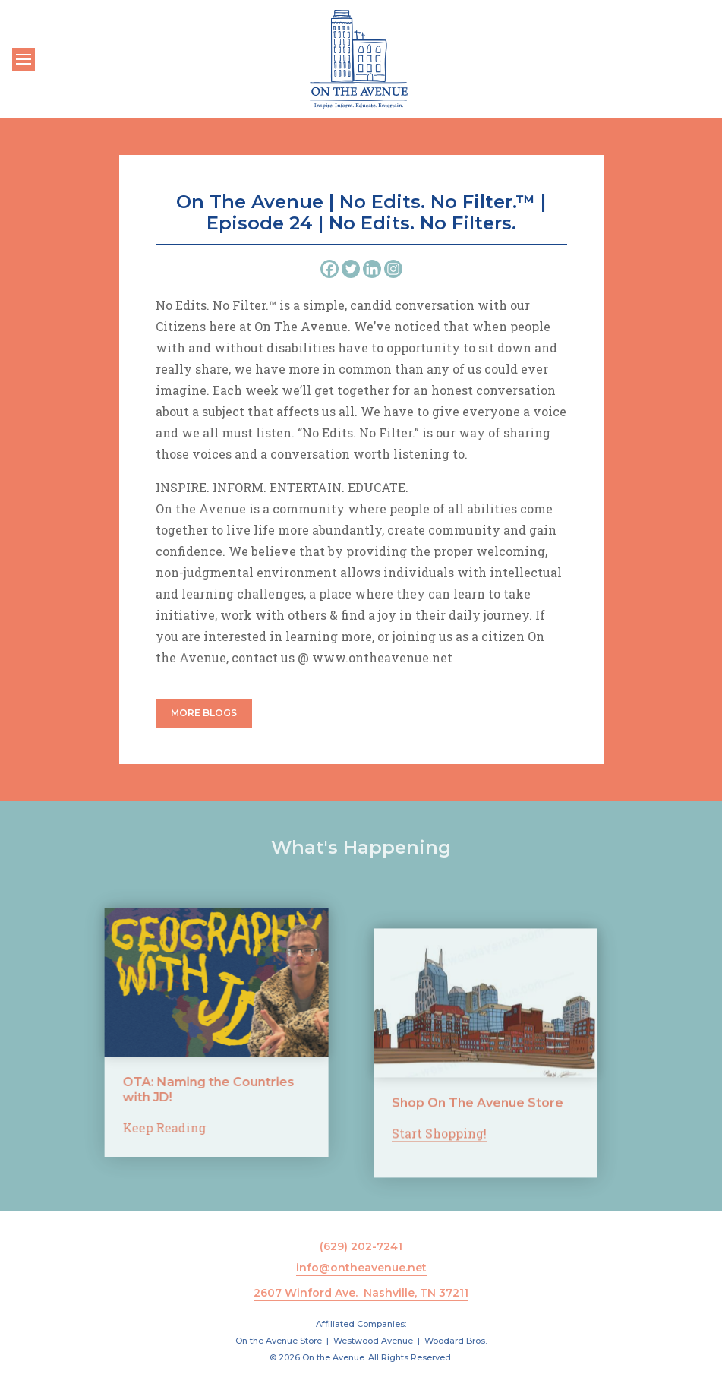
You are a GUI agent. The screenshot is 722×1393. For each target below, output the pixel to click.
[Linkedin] (372, 269)
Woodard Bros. (455, 1340)
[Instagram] (393, 269)
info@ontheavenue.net (361, 1268)
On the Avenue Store (278, 1340)
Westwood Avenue (373, 1340)
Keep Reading (153, 1128)
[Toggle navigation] (23, 59)
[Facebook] (329, 269)
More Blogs (204, 713)
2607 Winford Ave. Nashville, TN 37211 (361, 1293)
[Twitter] (351, 269)
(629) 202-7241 (361, 1246)
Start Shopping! (439, 1144)
